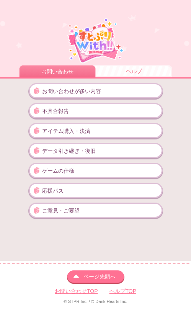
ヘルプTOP (123, 291)
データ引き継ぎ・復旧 (69, 151)
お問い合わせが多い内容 (71, 91)
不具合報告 (55, 111)
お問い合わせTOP (76, 291)
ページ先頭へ (99, 276)
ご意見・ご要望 (61, 211)
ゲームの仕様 (58, 171)
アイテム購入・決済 (66, 131)
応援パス (53, 191)
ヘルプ (134, 71)
